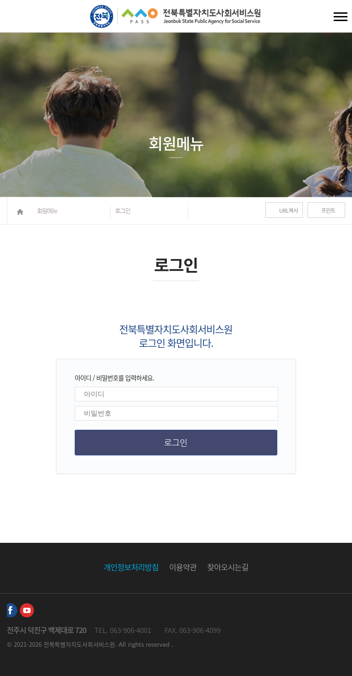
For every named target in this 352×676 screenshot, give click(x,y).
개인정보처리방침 (131, 567)
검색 (14, 18)
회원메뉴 (47, 210)
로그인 (122, 210)
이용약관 (183, 567)
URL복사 (288, 210)
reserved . (159, 644)
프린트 (328, 210)
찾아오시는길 (227, 567)
